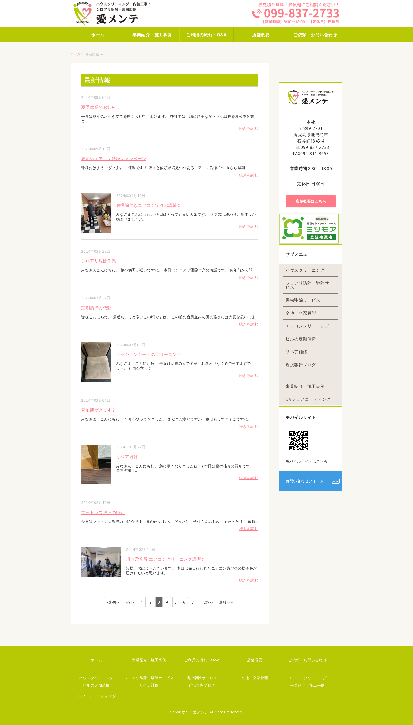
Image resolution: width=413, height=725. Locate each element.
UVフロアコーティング (308, 399)
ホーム (97, 35)
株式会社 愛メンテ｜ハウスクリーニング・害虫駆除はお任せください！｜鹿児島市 (118, 13)
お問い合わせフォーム (305, 480)
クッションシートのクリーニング (148, 354)
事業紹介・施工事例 (152, 35)
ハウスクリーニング (305, 270)
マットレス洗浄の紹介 (103, 512)
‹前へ (130, 602)
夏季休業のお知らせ (100, 107)
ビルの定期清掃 (301, 339)
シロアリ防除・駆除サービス (309, 285)
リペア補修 (127, 457)
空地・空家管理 (301, 313)
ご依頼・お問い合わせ (315, 35)
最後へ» (226, 602)
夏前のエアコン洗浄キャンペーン (113, 158)
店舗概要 (260, 35)
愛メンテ (200, 711)
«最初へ (113, 602)
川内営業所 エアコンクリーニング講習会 (165, 559)
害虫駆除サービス (303, 300)
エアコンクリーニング (307, 326)
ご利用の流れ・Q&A (206, 35)
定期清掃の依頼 (96, 308)
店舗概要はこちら (311, 201)
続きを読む (248, 128)
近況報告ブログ (301, 365)
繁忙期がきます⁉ (98, 410)
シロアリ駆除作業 (98, 261)
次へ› (208, 602)
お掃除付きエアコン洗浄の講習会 (148, 205)
